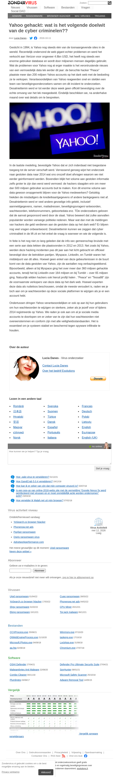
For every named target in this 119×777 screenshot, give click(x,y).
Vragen (85, 7)
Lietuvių (86, 421)
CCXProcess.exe (19, 632)
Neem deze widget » (20, 551)
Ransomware (34, 16)
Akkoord (46, 772)
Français (87, 406)
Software (49, 7)
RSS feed (58, 756)
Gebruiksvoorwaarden (40, 752)
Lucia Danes (20, 38)
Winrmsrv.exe (67, 632)
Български (88, 432)
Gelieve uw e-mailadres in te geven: (28, 565)
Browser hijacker (58, 16)
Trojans (100, 16)
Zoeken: (83, 3)
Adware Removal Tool (71, 680)
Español (52, 427)
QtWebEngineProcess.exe (24, 637)
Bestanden (68, 7)
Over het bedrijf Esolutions (58, 370)
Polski (85, 416)
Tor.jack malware (69, 612)
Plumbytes (15, 680)
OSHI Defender (18, 664)
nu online (97, 446)
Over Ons (21, 752)
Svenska (52, 406)
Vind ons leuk (78, 756)
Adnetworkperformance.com (29, 542)
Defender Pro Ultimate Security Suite (79, 664)
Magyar (17, 427)
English (86, 427)
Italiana (51, 437)
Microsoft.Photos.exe (21, 642)
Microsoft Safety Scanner (73, 674)
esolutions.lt (82, 768)
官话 (16, 421)
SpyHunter (65, 669)
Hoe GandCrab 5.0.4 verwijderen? (34, 481)
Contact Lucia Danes (55, 365)
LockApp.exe (67, 642)
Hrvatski (18, 416)
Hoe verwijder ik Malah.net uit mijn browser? (40, 500)
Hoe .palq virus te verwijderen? (32, 477)
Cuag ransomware (70, 596)
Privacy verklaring (11, 772)
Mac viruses (82, 16)
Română (18, 406)
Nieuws (15, 7)
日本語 (17, 411)
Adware (17, 16)
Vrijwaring (76, 752)
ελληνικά (18, 432)
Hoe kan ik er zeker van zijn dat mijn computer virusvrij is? (47, 486)
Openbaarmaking (93, 752)
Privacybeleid (61, 752)
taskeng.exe (66, 637)
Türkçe (51, 416)
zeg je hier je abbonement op (78, 577)
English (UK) (89, 437)
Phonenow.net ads (24, 527)
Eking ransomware (20, 612)
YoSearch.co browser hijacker (30, 522)
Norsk (17, 437)
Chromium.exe (68, 647)
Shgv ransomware (19, 607)
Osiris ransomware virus (27, 537)
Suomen (52, 411)
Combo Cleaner (18, 674)
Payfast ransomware (25, 532)
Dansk (51, 421)
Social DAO (18, 11)
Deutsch (87, 411)
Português (53, 432)
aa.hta (13, 647)
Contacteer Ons (39, 756)
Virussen (32, 7)
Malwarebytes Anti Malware (24, 669)
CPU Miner (66, 607)
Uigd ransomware (59, 547)
